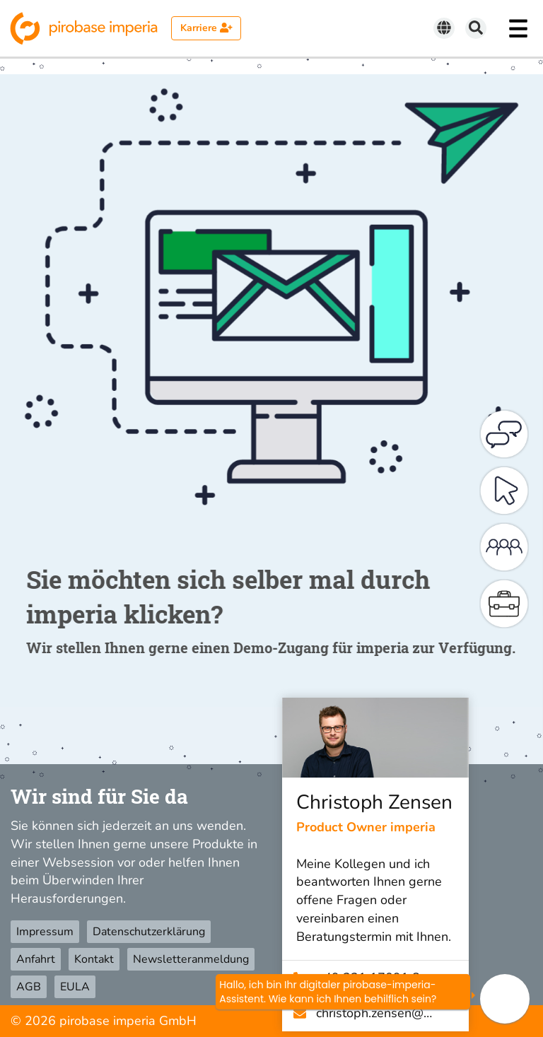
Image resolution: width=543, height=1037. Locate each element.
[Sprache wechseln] (444, 28)
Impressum (45, 931)
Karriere (206, 28)
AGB (28, 987)
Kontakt (94, 959)
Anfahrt (35, 959)
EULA (75, 987)
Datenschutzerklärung (149, 931)
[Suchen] (476, 28)
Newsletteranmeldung (191, 959)
